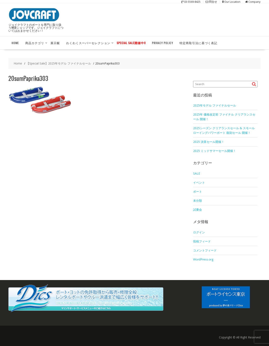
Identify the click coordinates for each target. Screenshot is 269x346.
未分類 (197, 201)
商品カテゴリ (34, 43)
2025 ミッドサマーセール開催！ (214, 151)
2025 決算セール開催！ (208, 142)
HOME (15, 43)
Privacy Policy (162, 43)
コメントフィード (205, 250)
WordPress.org (203, 259)
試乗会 (197, 210)
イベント (199, 182)
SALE (196, 173)
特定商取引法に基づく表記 (198, 43)
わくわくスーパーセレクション (88, 43)
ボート (197, 191)
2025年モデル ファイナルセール (214, 105)
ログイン (199, 232)
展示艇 (55, 43)
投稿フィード (202, 241)
